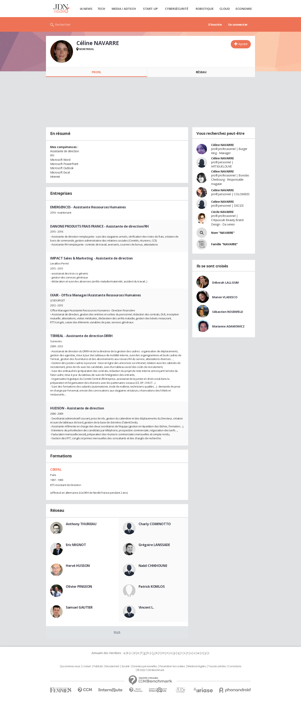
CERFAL (55, 469)
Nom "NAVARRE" (223, 233)
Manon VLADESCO (224, 297)
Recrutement (112, 666)
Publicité (98, 666)
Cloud (224, 8)
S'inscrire (215, 24)
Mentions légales (196, 666)
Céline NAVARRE (222, 145)
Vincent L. (146, 607)
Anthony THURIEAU (81, 524)
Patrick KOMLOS (152, 586)
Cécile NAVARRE (222, 212)
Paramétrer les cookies (172, 666)
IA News (86, 8)
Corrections (234, 666)
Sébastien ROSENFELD (227, 312)
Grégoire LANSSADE (154, 544)
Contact (86, 666)
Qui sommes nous (70, 666)
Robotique (204, 8)
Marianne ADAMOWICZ (228, 326)
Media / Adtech (124, 8)
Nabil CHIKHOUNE (153, 565)
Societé (126, 666)
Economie (244, 8)
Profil (96, 72)
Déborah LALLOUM (225, 282)
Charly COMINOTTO (155, 524)
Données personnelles (144, 666)
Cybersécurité (176, 8)
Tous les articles (217, 666)
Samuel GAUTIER (79, 607)
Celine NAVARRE (222, 190)
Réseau (201, 72)
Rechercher (63, 24)
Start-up (150, 8)
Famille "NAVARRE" (224, 244)
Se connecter (238, 24)
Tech (101, 8)
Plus (117, 632)
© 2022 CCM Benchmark (150, 670)
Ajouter (243, 44)
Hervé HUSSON (78, 565)
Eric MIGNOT (76, 544)
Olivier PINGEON (79, 586)
